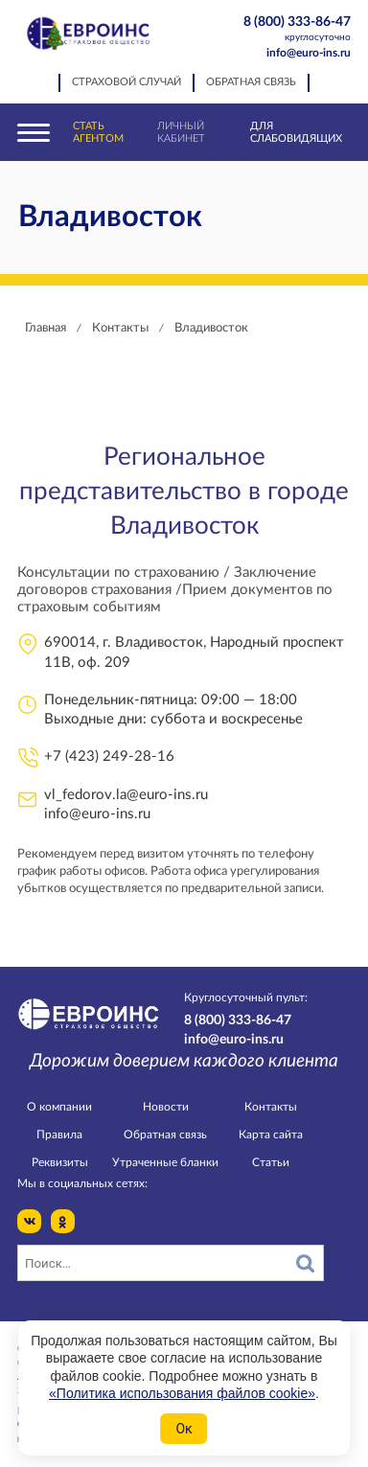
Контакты (270, 1106)
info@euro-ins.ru (308, 52)
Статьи (270, 1162)
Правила (59, 1134)
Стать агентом (98, 132)
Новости (166, 1106)
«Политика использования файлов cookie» (182, 1393)
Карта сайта (271, 1134)
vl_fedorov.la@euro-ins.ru (126, 795)
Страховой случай (126, 82)
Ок (183, 1428)
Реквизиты (60, 1162)
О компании (59, 1106)
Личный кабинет (180, 132)
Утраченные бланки (165, 1162)
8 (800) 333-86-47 (288, 29)
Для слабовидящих (296, 132)
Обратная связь (251, 82)
